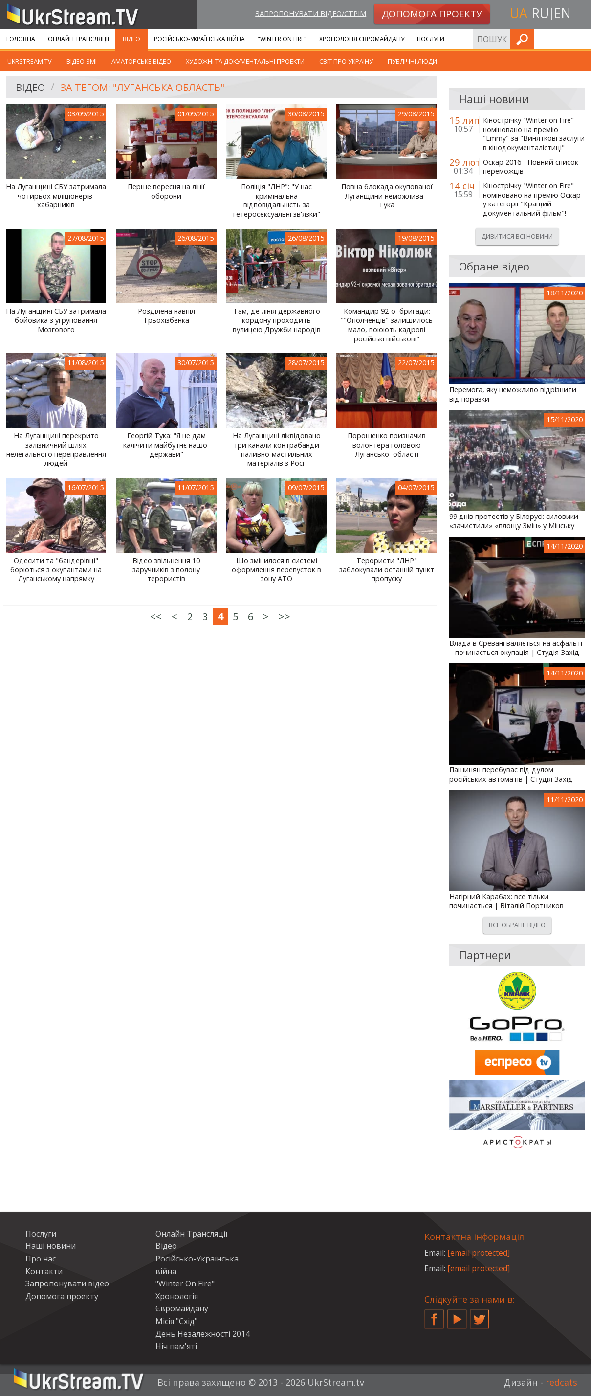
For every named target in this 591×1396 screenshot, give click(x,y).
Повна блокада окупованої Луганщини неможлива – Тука (387, 195)
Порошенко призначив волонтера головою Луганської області (387, 444)
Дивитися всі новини (517, 236)
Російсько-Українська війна (199, 39)
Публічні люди (412, 61)
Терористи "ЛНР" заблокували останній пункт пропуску (386, 569)
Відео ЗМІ (81, 61)
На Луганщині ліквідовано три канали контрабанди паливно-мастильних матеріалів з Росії (277, 449)
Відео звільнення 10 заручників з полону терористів (166, 569)
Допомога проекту (61, 1296)
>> (284, 616)
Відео (131, 39)
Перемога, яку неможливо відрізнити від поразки (512, 394)
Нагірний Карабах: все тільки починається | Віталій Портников (506, 901)
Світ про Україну (346, 61)
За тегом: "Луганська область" (141, 87)
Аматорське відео (141, 61)
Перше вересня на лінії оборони (166, 191)
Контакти (44, 1271)
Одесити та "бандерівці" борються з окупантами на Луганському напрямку (56, 569)
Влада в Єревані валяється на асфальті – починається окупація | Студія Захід (515, 648)
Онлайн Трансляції (78, 39)
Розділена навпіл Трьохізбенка (166, 316)
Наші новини (50, 1245)
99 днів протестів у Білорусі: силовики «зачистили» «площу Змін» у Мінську (513, 521)
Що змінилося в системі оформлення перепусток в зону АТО (276, 569)
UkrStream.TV (29, 61)
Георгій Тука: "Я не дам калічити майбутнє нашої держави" (166, 444)
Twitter (479, 1315)
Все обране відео (517, 925)
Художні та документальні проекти (245, 61)
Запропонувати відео (67, 1283)
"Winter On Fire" (282, 39)
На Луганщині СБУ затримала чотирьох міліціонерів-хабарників (56, 195)
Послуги (430, 39)
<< (156, 616)
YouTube (457, 1315)
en (562, 13)
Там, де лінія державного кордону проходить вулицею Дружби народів (277, 320)
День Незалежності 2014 (202, 1333)
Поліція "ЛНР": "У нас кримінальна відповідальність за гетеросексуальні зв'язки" (276, 200)
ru (540, 13)
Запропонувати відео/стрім (310, 13)
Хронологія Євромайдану (361, 39)
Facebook (434, 1315)
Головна (20, 39)
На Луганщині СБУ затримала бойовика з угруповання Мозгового (56, 320)
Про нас (40, 1258)
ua (518, 13)
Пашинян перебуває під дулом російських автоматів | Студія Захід (511, 775)
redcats (561, 1382)
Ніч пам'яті (176, 1346)
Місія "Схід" (176, 1321)
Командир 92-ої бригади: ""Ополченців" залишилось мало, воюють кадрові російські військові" (387, 325)
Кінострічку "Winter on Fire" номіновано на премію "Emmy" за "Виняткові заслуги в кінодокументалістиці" (534, 134)
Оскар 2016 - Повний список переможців (530, 167)
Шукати (580, 38)
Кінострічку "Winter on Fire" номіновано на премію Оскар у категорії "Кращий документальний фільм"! (532, 199)
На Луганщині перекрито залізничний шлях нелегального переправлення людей (56, 449)
